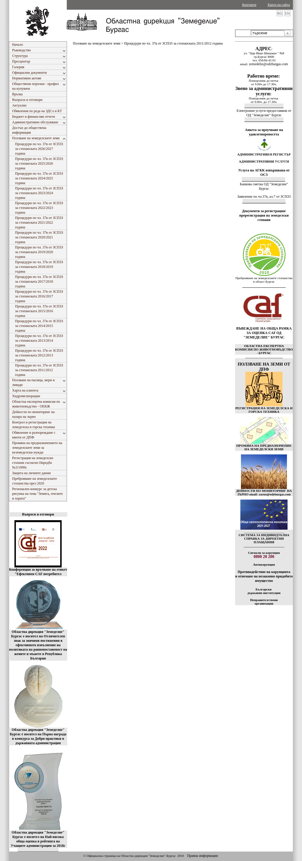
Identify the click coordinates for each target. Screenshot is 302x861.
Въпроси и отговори (38, 514)
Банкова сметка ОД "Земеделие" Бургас (264, 186)
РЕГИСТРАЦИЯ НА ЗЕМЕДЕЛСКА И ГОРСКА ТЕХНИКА (264, 409)
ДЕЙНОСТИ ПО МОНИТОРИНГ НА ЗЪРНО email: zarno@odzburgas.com (264, 492)
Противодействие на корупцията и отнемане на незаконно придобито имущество (264, 576)
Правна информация (202, 856)
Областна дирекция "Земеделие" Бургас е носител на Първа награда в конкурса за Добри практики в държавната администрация (38, 736)
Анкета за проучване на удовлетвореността (264, 132)
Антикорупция (264, 564)
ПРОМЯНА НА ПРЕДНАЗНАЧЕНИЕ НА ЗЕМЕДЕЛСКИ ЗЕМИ (264, 447)
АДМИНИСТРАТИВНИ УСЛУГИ (264, 161)
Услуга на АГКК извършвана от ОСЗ (264, 172)
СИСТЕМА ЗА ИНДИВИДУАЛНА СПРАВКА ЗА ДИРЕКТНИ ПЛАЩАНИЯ (264, 538)
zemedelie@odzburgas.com (268, 64)
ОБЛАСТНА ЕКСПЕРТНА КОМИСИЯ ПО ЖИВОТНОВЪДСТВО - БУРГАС (264, 349)
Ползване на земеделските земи (96, 43)
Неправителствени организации (264, 601)
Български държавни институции (263, 591)
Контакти (249, 5)
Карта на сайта (279, 5)
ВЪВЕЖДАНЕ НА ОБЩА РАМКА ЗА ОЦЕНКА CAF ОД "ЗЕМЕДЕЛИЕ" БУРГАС (264, 332)
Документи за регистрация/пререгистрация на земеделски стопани (263, 215)
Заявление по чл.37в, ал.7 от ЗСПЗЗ (263, 196)
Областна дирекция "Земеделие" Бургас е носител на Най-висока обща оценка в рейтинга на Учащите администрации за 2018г (38, 839)
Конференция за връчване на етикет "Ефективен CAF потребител (38, 571)
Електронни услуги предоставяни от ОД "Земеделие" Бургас (264, 113)
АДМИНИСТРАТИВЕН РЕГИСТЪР (263, 154)
